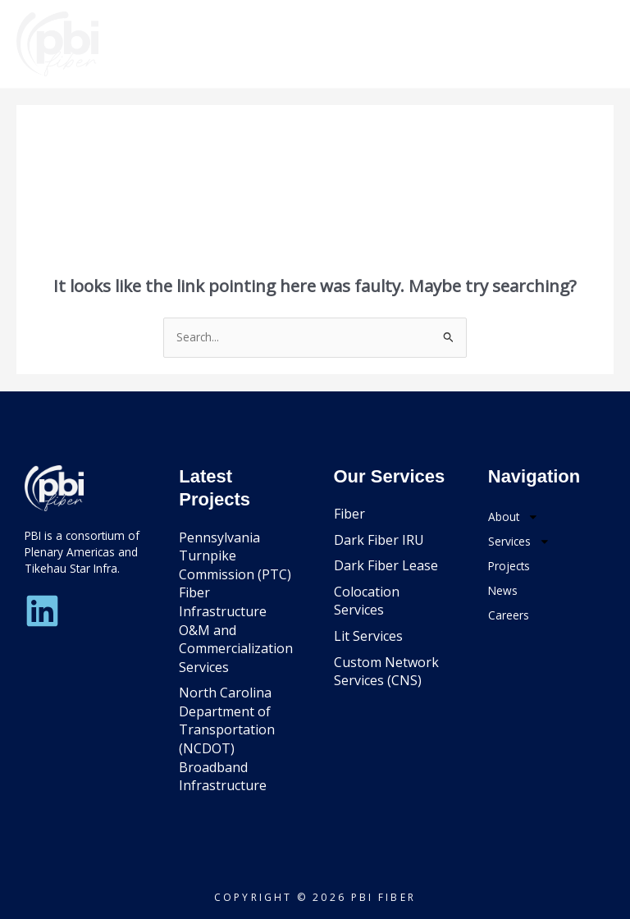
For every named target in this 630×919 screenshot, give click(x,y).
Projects (509, 566)
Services (519, 541)
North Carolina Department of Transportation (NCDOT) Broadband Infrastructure (227, 739)
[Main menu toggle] (593, 44)
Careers (508, 615)
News (503, 590)
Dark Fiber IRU (379, 540)
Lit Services (368, 636)
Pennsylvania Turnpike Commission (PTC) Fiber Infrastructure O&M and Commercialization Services (236, 602)
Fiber (349, 514)
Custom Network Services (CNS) (386, 671)
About (513, 517)
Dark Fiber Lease (386, 565)
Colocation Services (366, 601)
